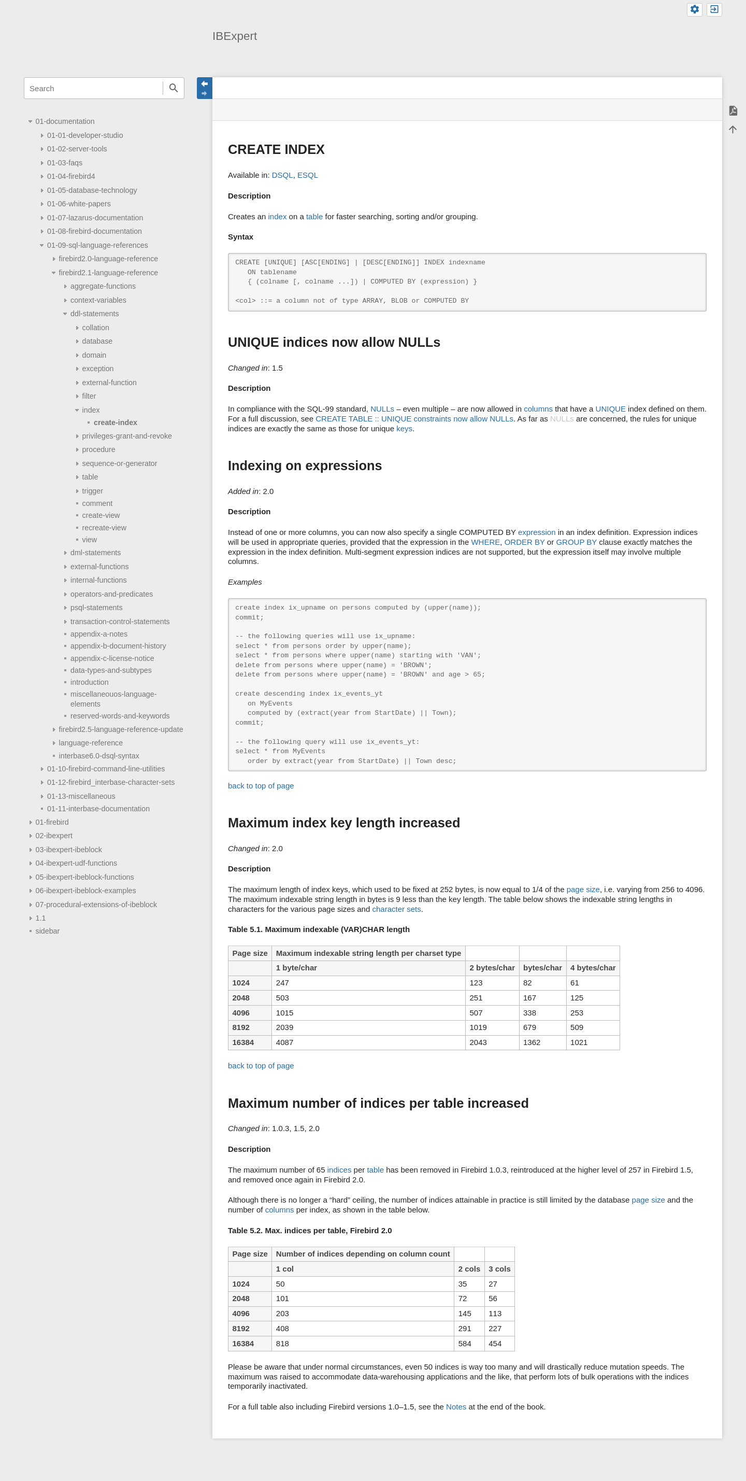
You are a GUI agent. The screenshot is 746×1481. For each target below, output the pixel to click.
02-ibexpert (54, 835)
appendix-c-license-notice (112, 658)
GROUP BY (576, 542)
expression (537, 532)
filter (89, 396)
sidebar (48, 931)
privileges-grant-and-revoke (127, 436)
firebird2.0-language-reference (109, 259)
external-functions (99, 566)
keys (404, 428)
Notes (456, 1406)
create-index (115, 422)
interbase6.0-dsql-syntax (99, 756)
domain (94, 355)
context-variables (98, 300)
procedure (99, 449)
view (89, 539)
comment (97, 503)
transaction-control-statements (120, 621)
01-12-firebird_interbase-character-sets (111, 782)
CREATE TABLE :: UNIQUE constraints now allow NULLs (414, 418)
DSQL (282, 175)
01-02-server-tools (77, 149)
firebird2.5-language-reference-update (121, 729)
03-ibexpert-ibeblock (69, 849)
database (97, 341)
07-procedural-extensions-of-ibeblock (96, 904)
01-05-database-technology (92, 190)
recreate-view (104, 528)
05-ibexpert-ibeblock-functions (85, 877)
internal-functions (98, 580)
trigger (92, 491)
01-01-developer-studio (85, 135)
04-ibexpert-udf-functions (77, 863)
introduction (89, 682)
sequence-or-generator (119, 463)
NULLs (382, 408)
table (90, 477)
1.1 (41, 918)
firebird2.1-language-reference (109, 273)
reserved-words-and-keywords (120, 716)
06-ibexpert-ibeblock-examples (86, 890)
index (91, 410)
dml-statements (95, 552)
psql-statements (96, 607)
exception (98, 368)
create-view (101, 515)
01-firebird (52, 822)
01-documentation (65, 121)
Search (173, 88)
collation (95, 327)
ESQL (307, 175)
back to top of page (261, 785)
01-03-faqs (64, 163)
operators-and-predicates (111, 594)
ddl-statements (94, 313)
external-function (109, 382)
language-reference (91, 743)
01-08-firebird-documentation (94, 231)
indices (339, 1169)
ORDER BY (525, 542)
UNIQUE (611, 408)
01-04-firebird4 (71, 176)
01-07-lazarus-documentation (95, 218)
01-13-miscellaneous (81, 796)
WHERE (485, 542)
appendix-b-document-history (118, 646)
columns (538, 408)
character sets (396, 909)
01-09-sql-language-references (97, 245)
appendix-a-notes (98, 634)
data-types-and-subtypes (111, 670)
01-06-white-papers (79, 204)
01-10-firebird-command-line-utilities (106, 769)
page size (583, 889)
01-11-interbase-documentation (98, 809)
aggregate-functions (103, 286)
